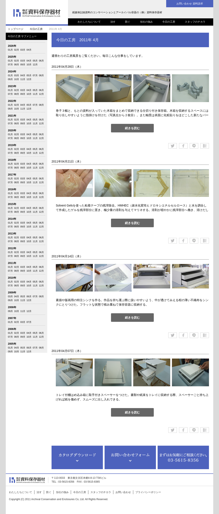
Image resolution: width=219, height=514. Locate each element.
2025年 (12, 56)
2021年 (12, 115)
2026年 (12, 45)
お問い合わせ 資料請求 (189, 3)
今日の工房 (168, 21)
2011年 (12, 263)
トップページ (15, 29)
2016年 (12, 189)
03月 (22, 49)
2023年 (12, 86)
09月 (22, 64)
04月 (29, 49)
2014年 (12, 218)
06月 (41, 60)
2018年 (12, 159)
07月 (10, 64)
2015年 (12, 204)
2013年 (12, 233)
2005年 (12, 343)
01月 (10, 49)
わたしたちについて (89, 21)
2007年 (12, 318)
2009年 (12, 292)
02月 (16, 49)
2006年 (12, 329)
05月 (35, 60)
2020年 (12, 130)
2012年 (12, 248)
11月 (22, 79)
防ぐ (127, 21)
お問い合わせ (123, 492)
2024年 (12, 71)
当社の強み (146, 21)
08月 (16, 64)
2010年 (12, 277)
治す (112, 21)
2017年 (12, 174)
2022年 (12, 101)
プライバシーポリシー (148, 492)
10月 (29, 64)
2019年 (12, 145)
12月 (35, 64)
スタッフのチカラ (195, 21)
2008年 (12, 307)
